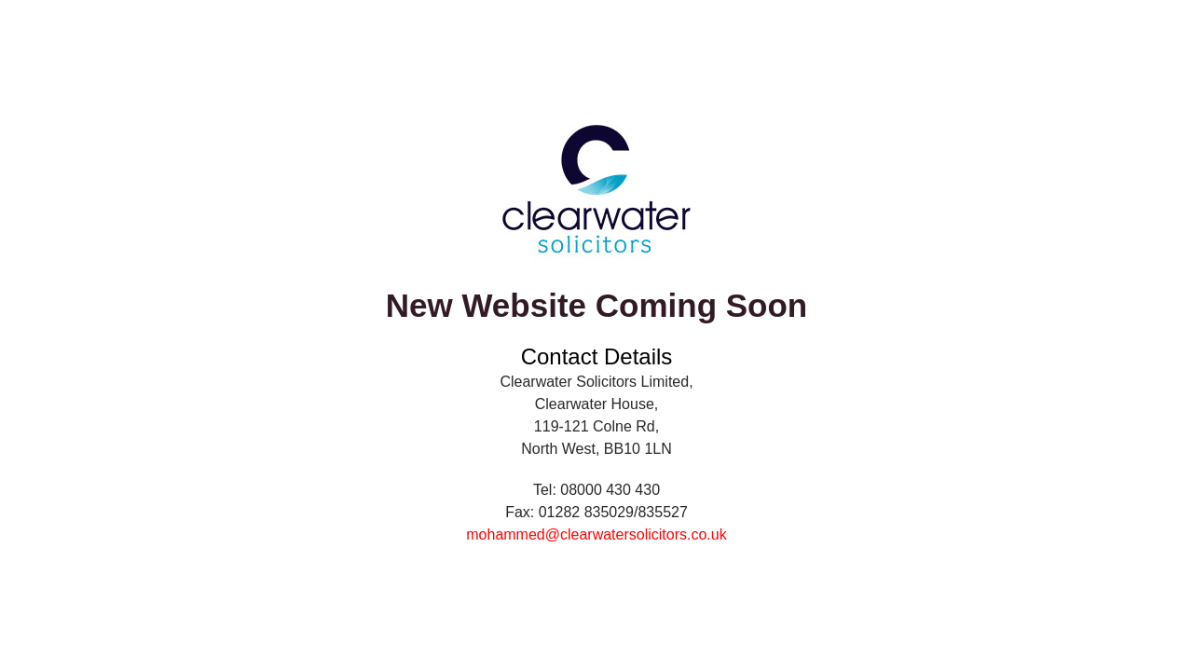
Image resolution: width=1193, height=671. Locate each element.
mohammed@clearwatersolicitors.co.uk (596, 534)
